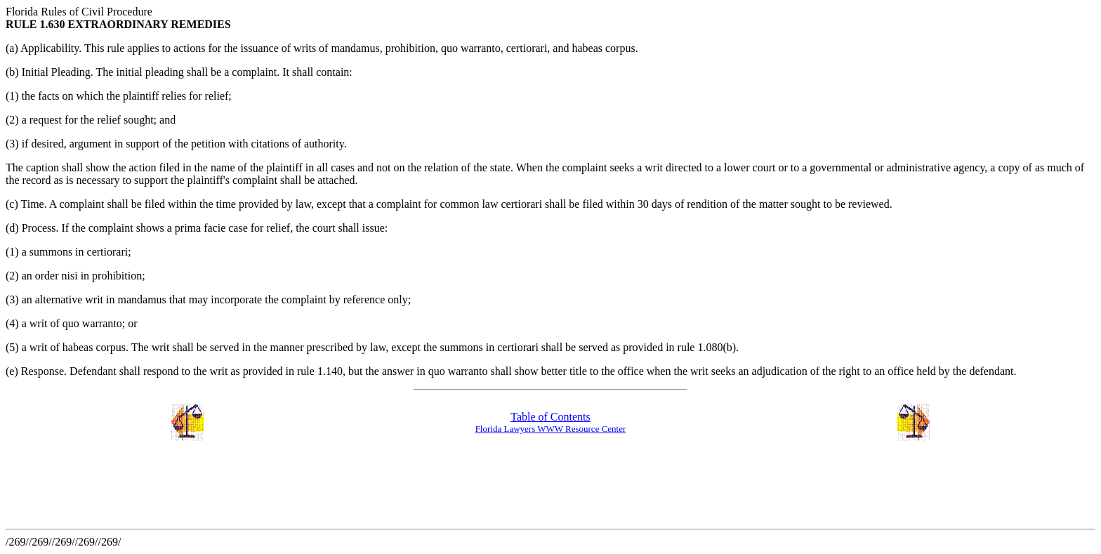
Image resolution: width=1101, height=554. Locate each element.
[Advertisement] (261, 485)
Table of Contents (550, 417)
